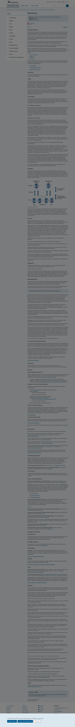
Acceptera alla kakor (12, 721)
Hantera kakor (37, 721)
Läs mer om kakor (40, 718)
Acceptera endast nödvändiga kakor (25, 721)
